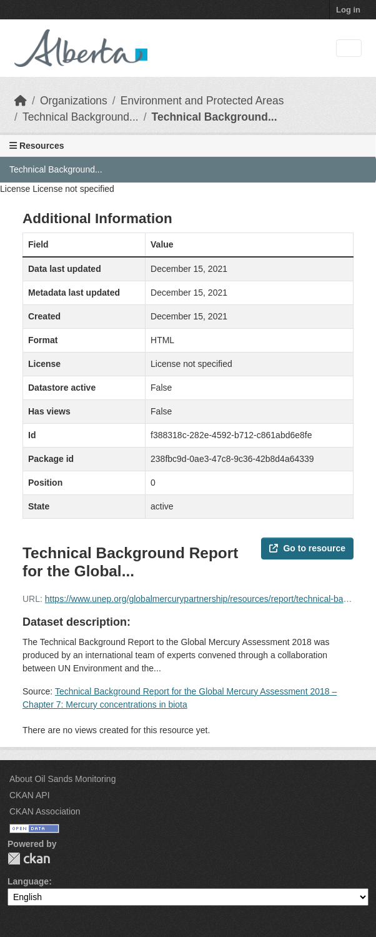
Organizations (73, 100)
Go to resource (307, 548)
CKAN (28, 858)
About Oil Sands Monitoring (62, 779)
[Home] (20, 100)
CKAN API (29, 795)
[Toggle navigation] (349, 48)
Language (28, 881)
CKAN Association (45, 811)
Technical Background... (80, 117)
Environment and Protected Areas (202, 100)
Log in (348, 9)
